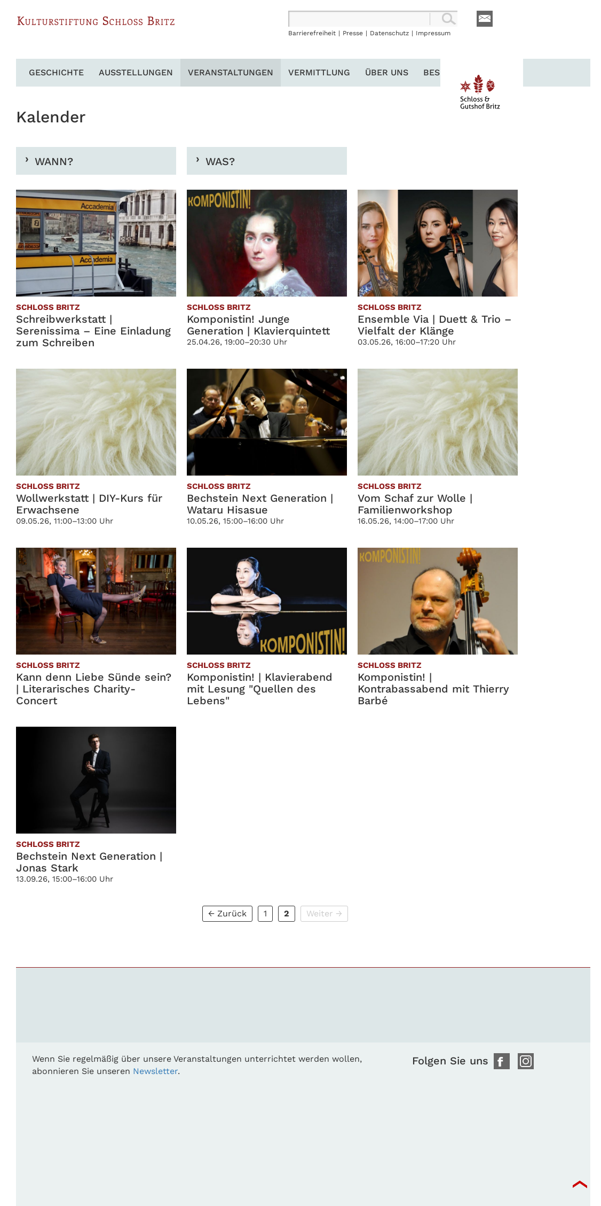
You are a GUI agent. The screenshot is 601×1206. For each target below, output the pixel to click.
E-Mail (484, 19)
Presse (353, 33)
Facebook (502, 1061)
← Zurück (227, 913)
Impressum (433, 33)
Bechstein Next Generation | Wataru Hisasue (260, 504)
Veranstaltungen (230, 72)
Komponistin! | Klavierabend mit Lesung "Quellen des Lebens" (260, 689)
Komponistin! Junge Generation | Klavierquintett (258, 325)
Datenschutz (389, 33)
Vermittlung (319, 72)
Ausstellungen (136, 72)
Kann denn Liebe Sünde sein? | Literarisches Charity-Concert (93, 689)
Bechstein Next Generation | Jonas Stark (89, 862)
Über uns (386, 72)
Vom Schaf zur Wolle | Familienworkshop (415, 504)
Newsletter (155, 1071)
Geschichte (56, 72)
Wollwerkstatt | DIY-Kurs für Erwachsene (89, 504)
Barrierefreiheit (312, 33)
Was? (220, 161)
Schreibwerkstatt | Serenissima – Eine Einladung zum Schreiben (93, 331)
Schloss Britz (96, 35)
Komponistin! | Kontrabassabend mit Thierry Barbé (433, 689)
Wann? (54, 161)
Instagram (526, 1061)
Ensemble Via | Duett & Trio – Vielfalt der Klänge (434, 325)
